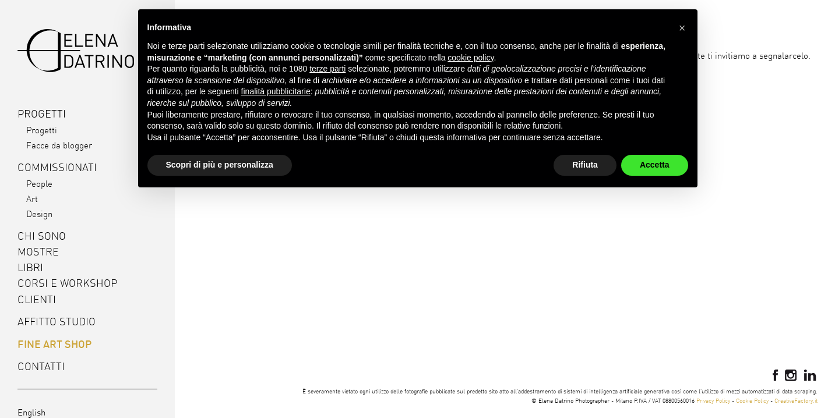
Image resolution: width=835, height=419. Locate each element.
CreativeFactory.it (796, 400)
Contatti (41, 366)
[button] (682, 28)
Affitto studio (56, 321)
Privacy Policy (713, 400)
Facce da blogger (59, 145)
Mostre (38, 251)
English (31, 412)
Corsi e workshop (67, 283)
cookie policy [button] (471, 57)
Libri (30, 267)
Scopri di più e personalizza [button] (219, 164)
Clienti (36, 299)
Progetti (41, 130)
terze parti (327, 68)
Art (32, 198)
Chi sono (41, 236)
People (39, 183)
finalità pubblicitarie (276, 91)
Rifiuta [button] (585, 164)
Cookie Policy (752, 400)
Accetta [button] (655, 164)
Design (39, 213)
